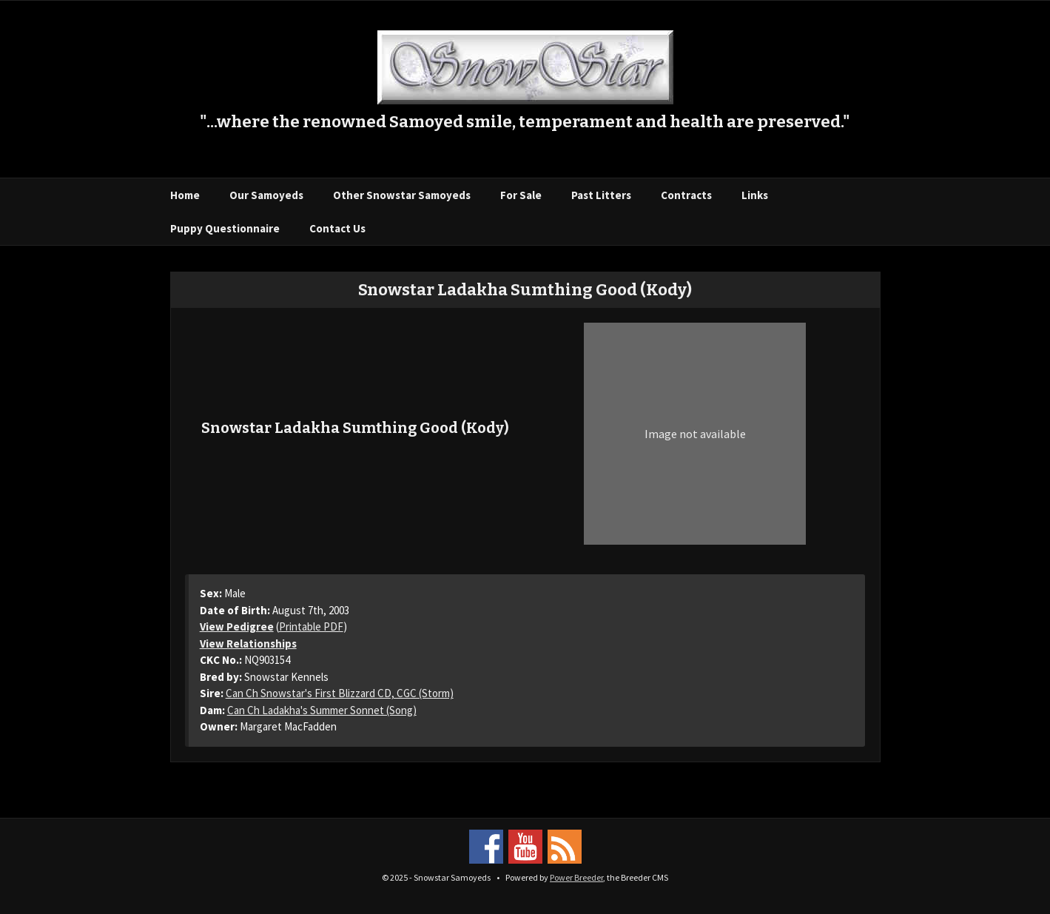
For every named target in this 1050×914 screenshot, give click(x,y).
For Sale (521, 195)
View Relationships (248, 643)
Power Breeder (576, 877)
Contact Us (337, 228)
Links (754, 195)
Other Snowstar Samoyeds (402, 195)
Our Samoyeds (266, 195)
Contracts (686, 195)
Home (185, 195)
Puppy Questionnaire (225, 228)
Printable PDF (311, 626)
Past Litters (601, 195)
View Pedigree (237, 626)
